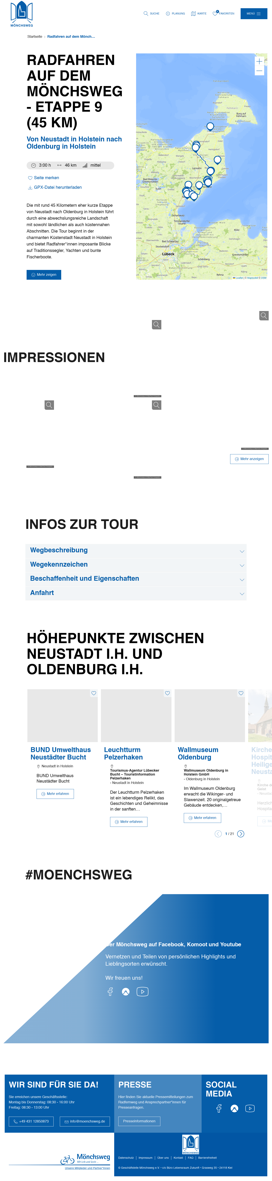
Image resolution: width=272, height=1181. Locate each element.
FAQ (190, 1158)
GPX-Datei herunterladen (55, 187)
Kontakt (178, 1158)
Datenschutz (126, 1158)
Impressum (146, 1158)
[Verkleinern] (259, 70)
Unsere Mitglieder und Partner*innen (87, 1168)
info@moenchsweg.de (85, 1121)
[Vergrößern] (259, 61)
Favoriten (223, 13)
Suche (154, 13)
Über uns (163, 1158)
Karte (198, 13)
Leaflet (238, 278)
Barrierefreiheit (207, 1158)
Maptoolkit (252, 278)
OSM (263, 278)
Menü (251, 13)
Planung (175, 13)
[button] (187, 195)
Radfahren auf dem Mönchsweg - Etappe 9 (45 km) (71, 37)
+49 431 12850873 (31, 1121)
